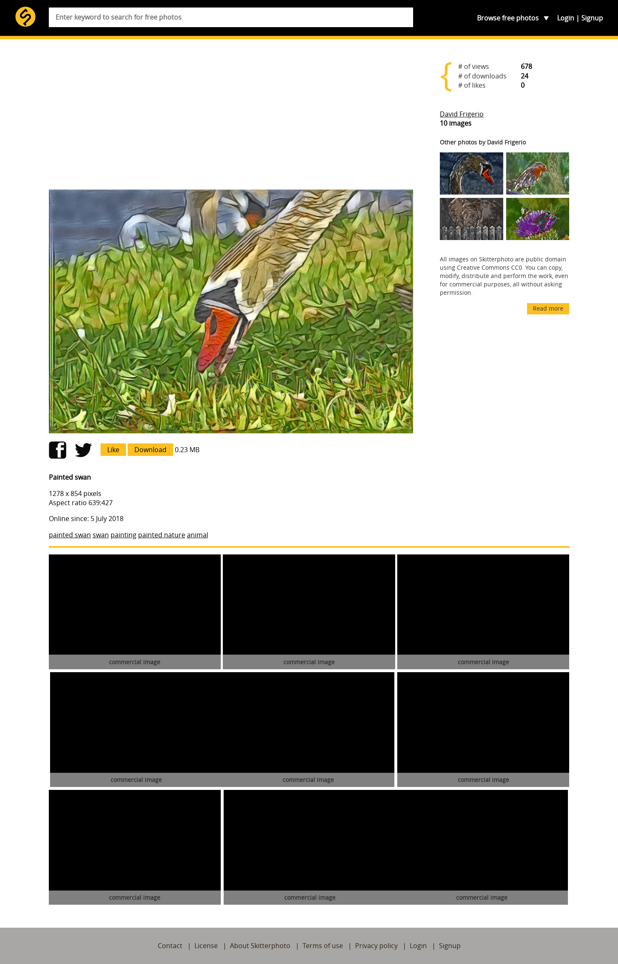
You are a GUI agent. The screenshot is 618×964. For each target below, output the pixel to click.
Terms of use (323, 945)
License (206, 945)
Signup (592, 18)
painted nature (161, 534)
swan (101, 534)
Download (150, 449)
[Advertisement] (231, 117)
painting (123, 534)
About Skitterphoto (260, 945)
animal (197, 534)
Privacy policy (376, 945)
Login (565, 18)
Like (113, 449)
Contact (170, 945)
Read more (548, 308)
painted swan (70, 534)
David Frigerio (462, 114)
